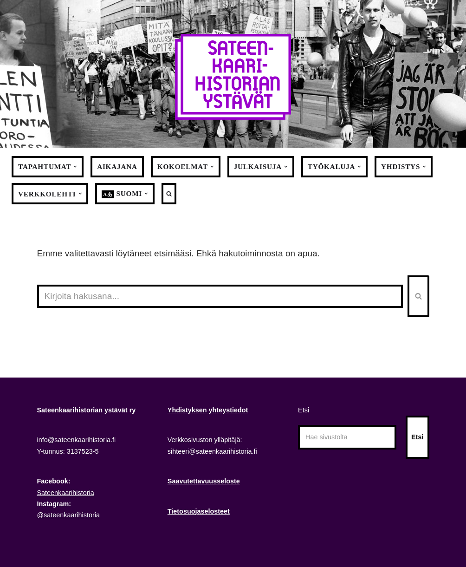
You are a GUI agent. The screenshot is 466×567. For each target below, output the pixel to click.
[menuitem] (122, 193)
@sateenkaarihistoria (68, 515)
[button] (75, 167)
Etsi (303, 410)
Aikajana (117, 166)
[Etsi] (220, 296)
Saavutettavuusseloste (204, 481)
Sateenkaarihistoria (65, 492)
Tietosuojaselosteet (199, 511)
